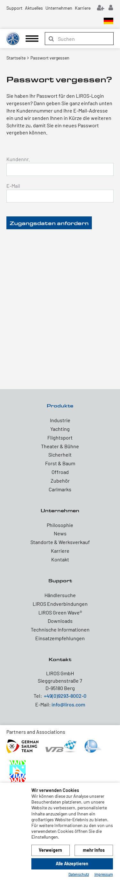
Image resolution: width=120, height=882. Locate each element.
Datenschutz (78, 874)
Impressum (103, 874)
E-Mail (13, 186)
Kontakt (60, 559)
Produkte (60, 406)
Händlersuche (60, 595)
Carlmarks (60, 489)
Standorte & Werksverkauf (60, 542)
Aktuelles (34, 8)
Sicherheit (60, 454)
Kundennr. (18, 159)
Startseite (16, 57)
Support (14, 8)
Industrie (60, 420)
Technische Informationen (60, 629)
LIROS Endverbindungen (60, 604)
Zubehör (60, 480)
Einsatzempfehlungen (60, 638)
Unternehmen (58, 8)
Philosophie (60, 525)
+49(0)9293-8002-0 (65, 696)
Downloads (60, 621)
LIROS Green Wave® (60, 612)
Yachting (60, 429)
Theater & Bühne (60, 446)
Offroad (60, 472)
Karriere (83, 8)
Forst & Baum (60, 463)
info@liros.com (68, 704)
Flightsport (60, 437)
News (60, 533)
